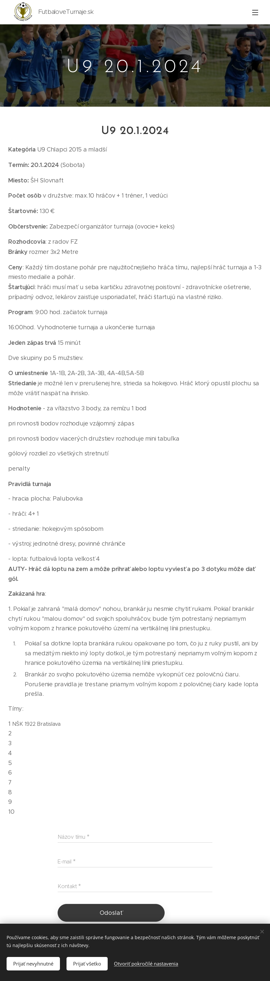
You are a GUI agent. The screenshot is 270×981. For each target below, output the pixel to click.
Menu (255, 12)
